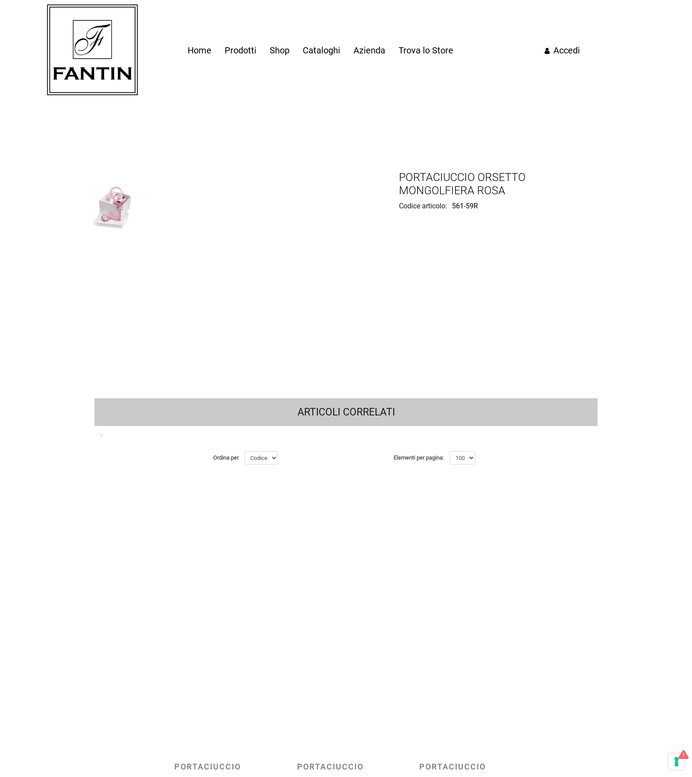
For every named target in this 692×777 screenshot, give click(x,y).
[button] (230, 270)
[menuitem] (199, 50)
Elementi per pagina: (419, 648)
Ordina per (226, 648)
